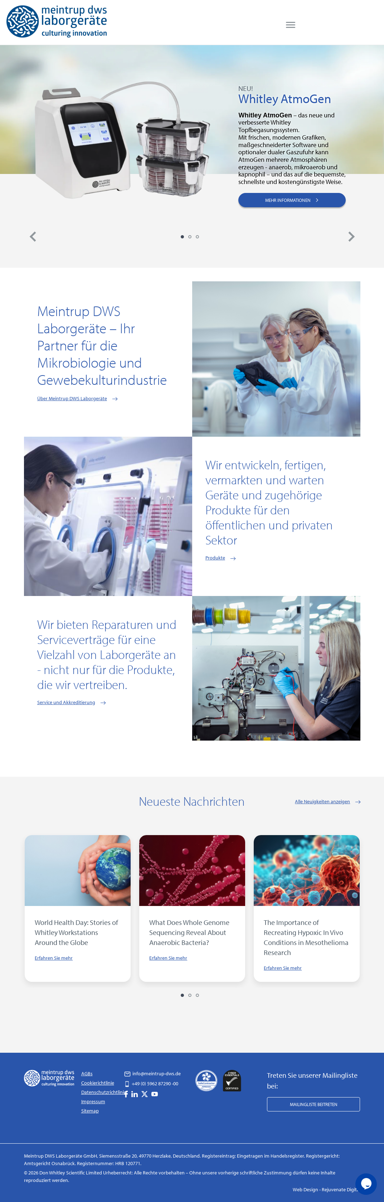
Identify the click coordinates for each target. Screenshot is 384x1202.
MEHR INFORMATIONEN (292, 200)
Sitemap (90, 1111)
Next (351, 237)
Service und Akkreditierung (66, 702)
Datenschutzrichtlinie (103, 1092)
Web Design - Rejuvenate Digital (326, 1189)
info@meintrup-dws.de (152, 1073)
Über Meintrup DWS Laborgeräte (72, 398)
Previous (33, 237)
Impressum (93, 1101)
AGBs (87, 1073)
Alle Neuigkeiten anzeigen (322, 801)
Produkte (215, 557)
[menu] (290, 25)
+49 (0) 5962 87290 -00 (151, 1083)
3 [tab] (197, 236)
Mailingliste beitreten (313, 1104)
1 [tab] (182, 236)
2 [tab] (189, 236)
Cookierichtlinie (97, 1083)
